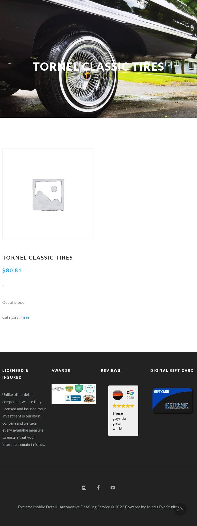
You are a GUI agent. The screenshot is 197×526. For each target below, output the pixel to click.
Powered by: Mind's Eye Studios (152, 506)
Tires (25, 317)
